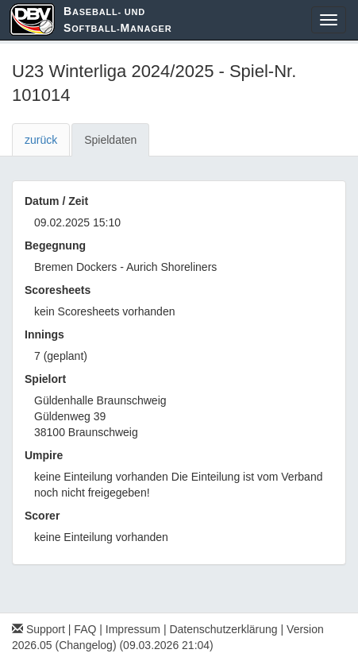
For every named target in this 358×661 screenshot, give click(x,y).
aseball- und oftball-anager (117, 19)
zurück (41, 139)
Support (38, 629)
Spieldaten (110, 139)
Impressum (133, 629)
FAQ (85, 629)
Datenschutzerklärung (223, 629)
